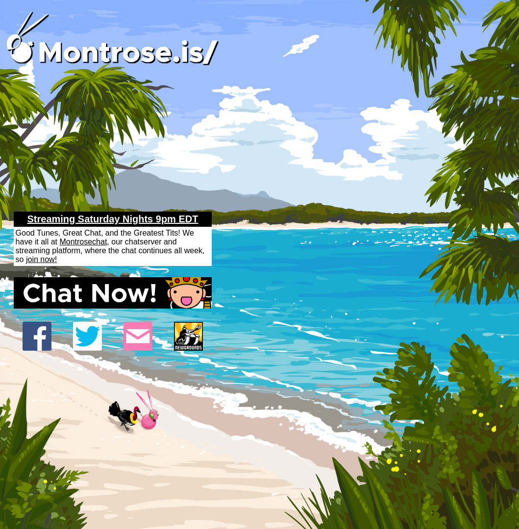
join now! (41, 259)
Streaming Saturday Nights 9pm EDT (112, 219)
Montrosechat (83, 242)
